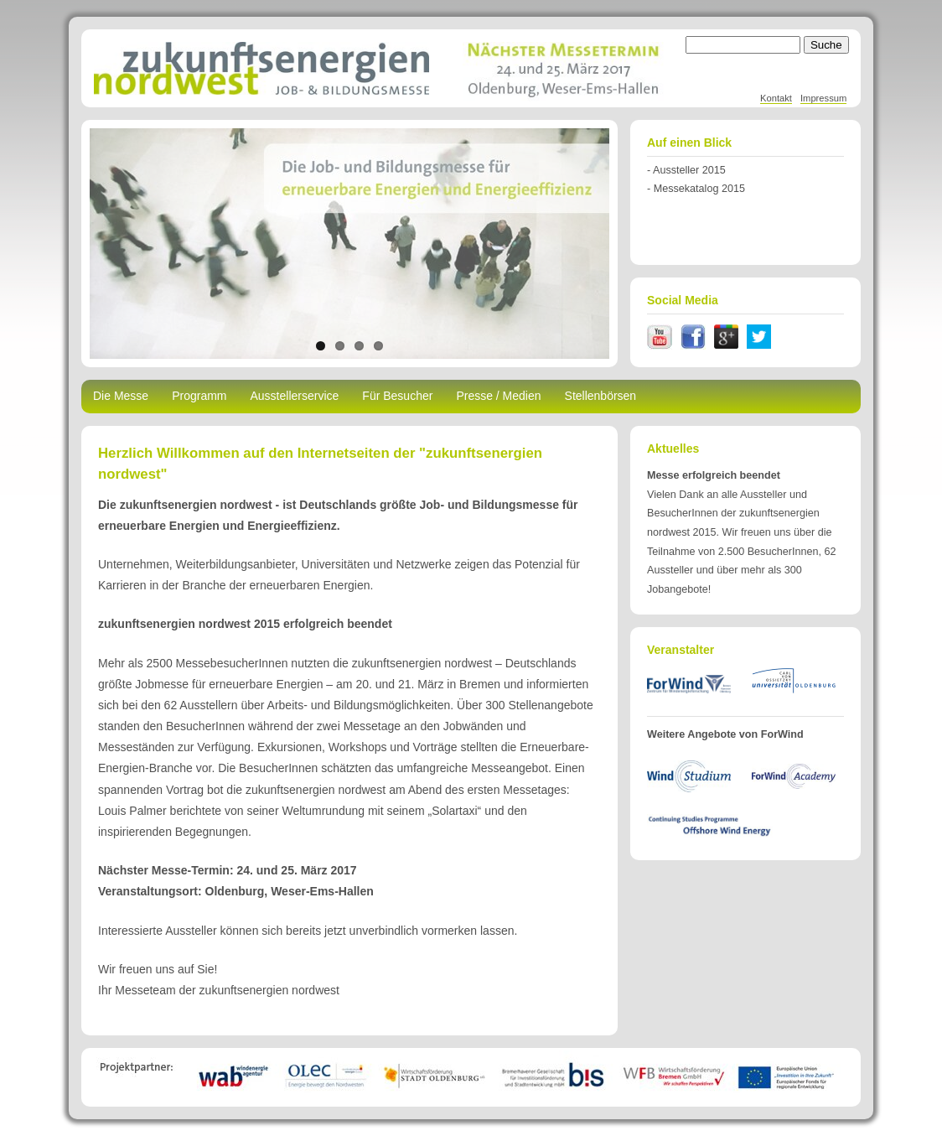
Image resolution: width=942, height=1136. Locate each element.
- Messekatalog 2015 (696, 189)
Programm (199, 395)
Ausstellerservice (295, 395)
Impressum (823, 98)
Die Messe (120, 395)
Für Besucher (397, 395)
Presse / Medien (498, 395)
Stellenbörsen (601, 395)
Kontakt (776, 98)
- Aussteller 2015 (686, 170)
